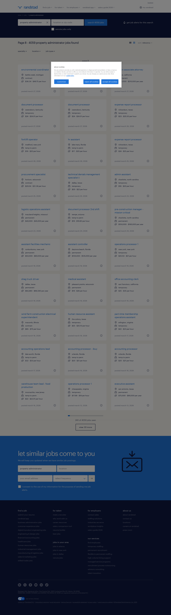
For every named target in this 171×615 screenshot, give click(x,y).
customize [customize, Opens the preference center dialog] (61, 82)
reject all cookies (91, 82)
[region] (86, 75)
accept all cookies (110, 82)
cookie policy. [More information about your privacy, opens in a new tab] (70, 75)
